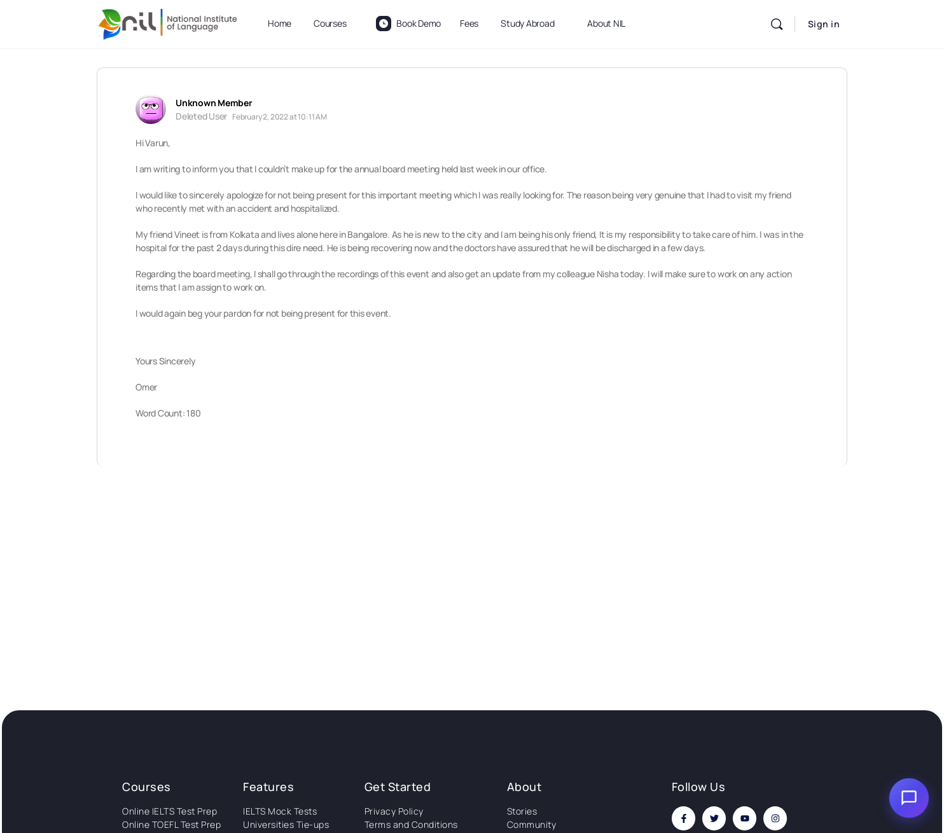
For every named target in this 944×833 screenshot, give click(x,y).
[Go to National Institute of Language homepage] (168, 21)
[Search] (776, 24)
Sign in (824, 24)
